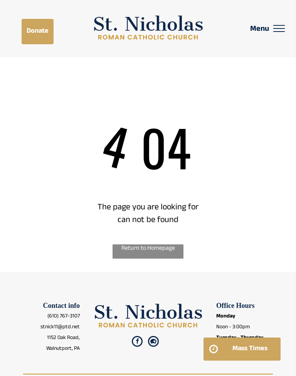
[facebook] (137, 342)
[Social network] (153, 342)
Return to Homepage (148, 249)
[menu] (279, 28)
